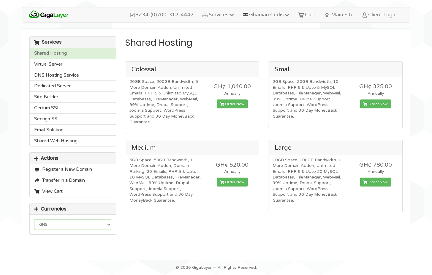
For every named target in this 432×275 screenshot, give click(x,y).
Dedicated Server (52, 85)
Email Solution (49, 129)
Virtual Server (48, 64)
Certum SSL (47, 107)
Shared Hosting (50, 53)
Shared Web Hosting (55, 140)
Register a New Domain (63, 169)
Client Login (380, 15)
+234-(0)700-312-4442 (162, 15)
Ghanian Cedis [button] (266, 15)
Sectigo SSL (47, 118)
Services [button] (218, 15)
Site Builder (46, 96)
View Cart (48, 191)
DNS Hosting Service (56, 75)
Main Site (339, 15)
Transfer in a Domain (59, 180)
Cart (306, 15)
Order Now (232, 104)
